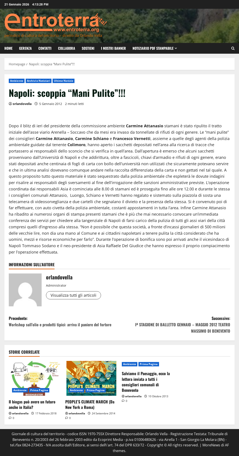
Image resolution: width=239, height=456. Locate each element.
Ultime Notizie (63, 81)
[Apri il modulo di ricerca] (233, 48)
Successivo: (175, 324)
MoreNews (211, 445)
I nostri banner (113, 48)
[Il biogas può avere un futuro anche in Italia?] (35, 378)
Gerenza (25, 48)
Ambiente (16, 81)
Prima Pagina (39, 390)
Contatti (44, 48)
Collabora (66, 48)
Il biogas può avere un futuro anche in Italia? (32, 404)
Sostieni (88, 48)
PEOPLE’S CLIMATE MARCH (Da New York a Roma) (89, 404)
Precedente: (64, 321)
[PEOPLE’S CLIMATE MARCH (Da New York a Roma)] (91, 378)
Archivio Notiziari (38, 81)
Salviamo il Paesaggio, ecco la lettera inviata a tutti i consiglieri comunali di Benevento (146, 382)
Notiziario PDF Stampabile (153, 48)
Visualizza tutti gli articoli (73, 295)
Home (8, 48)
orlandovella (22, 104)
